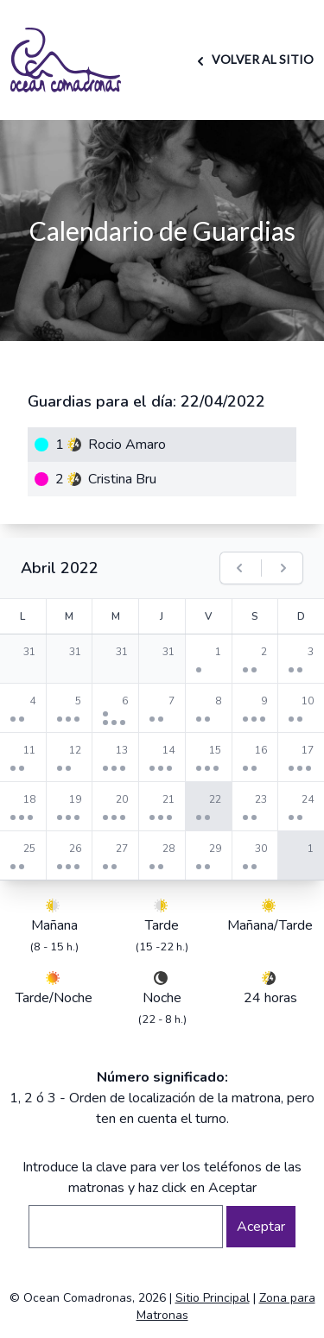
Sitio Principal (212, 1298)
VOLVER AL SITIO (253, 59)
